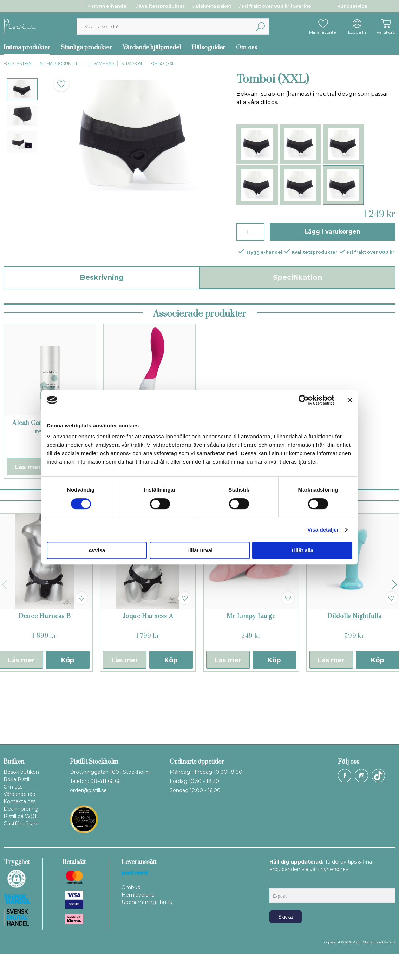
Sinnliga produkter (86, 48)
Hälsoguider (208, 48)
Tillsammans (100, 63)
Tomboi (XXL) (162, 63)
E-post (275, 882)
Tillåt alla (302, 550)
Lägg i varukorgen (332, 231)
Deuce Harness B (45, 677)
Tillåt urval (200, 550)
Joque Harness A (148, 677)
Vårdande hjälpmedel (152, 48)
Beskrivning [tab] (102, 277)
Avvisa (97, 550)
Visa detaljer (323, 530)
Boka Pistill (17, 779)
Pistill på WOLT (22, 816)
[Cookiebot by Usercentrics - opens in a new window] (303, 400)
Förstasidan (18, 63)
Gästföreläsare (21, 823)
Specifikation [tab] (297, 277)
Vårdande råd (19, 794)
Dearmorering (21, 809)
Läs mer (27, 527)
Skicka (285, 917)
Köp (67, 720)
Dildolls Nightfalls (354, 677)
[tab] (22, 89)
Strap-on (131, 63)
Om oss (246, 48)
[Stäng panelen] (349, 400)
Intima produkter (59, 63)
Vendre (389, 942)
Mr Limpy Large (251, 677)
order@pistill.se (88, 790)
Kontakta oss (19, 801)
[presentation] (22, 89)
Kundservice (352, 6)
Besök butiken (21, 772)
